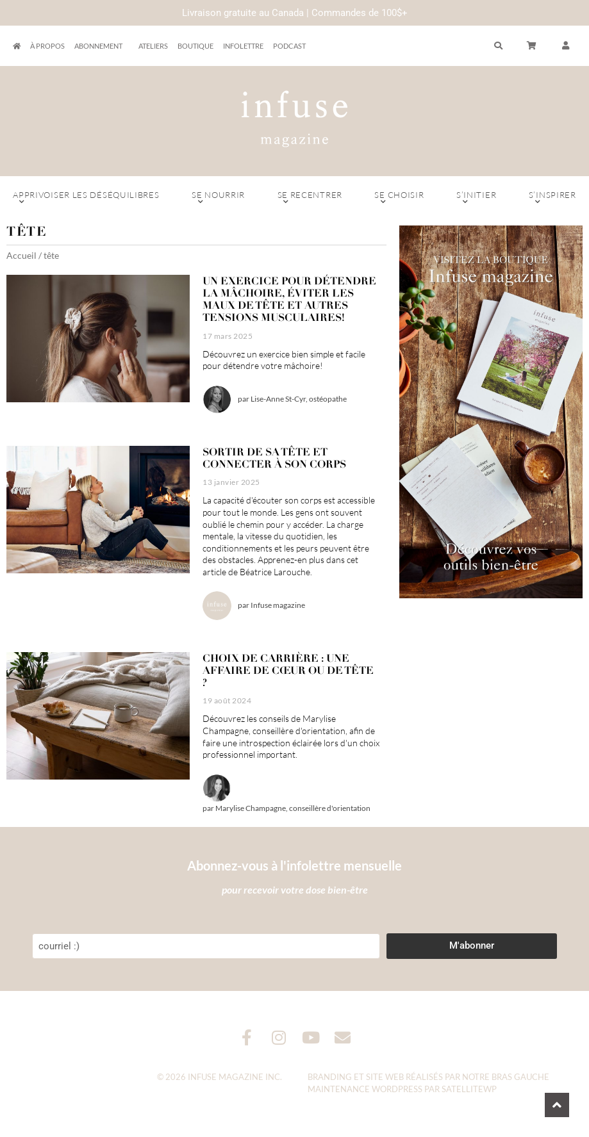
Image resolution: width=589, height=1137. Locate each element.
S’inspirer (553, 198)
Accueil (21, 255)
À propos (47, 46)
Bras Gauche (520, 1077)
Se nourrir (218, 198)
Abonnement (101, 46)
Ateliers (153, 46)
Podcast (289, 46)
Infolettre (243, 46)
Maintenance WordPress (365, 1089)
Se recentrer (309, 198)
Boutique (195, 46)
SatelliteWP (469, 1089)
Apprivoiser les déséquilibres (86, 198)
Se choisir (399, 198)
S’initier (476, 198)
